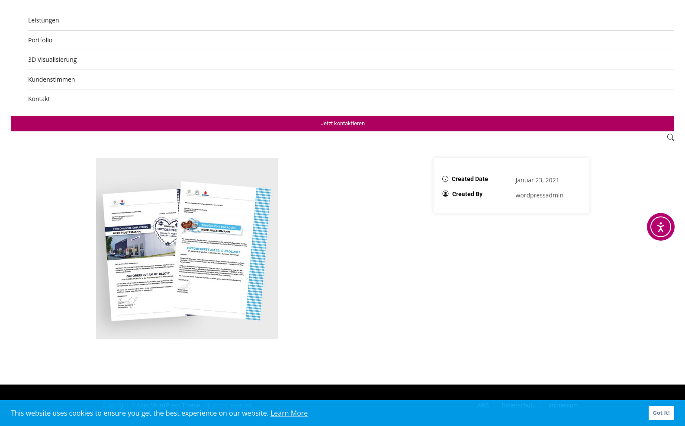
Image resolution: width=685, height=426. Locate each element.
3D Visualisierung (52, 59)
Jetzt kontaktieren (343, 123)
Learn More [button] (289, 413)
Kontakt (39, 99)
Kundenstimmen (51, 79)
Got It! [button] (661, 412)
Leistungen (43, 20)
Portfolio (40, 40)
